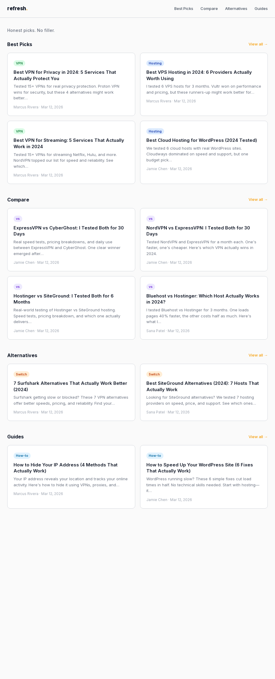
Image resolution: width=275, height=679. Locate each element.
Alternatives (236, 8)
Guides (261, 8)
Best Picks (183, 8)
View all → (258, 44)
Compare (209, 8)
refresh (17, 8)
